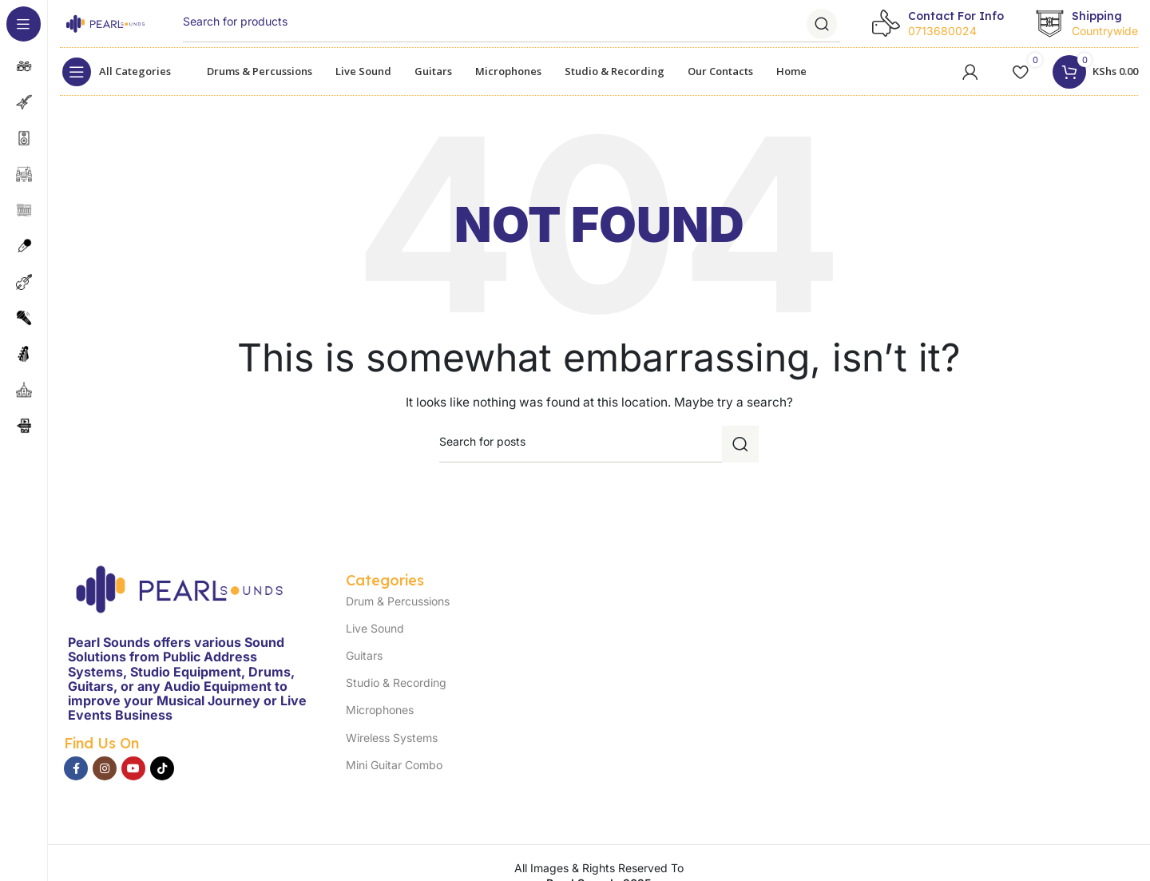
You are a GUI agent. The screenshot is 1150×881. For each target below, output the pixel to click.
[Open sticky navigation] (120, 72)
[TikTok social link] (162, 768)
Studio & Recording (396, 682)
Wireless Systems (392, 737)
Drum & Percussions (398, 601)
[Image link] (179, 587)
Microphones (380, 709)
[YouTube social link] (133, 768)
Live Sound (375, 628)
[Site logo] (105, 22)
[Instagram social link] (105, 768)
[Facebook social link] (76, 768)
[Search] (511, 24)
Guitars (364, 655)
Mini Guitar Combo (394, 765)
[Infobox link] (938, 24)
